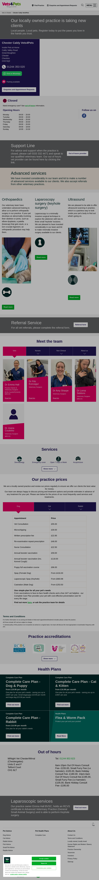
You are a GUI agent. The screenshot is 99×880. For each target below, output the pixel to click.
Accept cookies (44, 858)
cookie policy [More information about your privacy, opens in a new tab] (14, 874)
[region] (32, 866)
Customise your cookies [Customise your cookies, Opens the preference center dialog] (44, 868)
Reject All (44, 863)
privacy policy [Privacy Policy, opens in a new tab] (22, 874)
